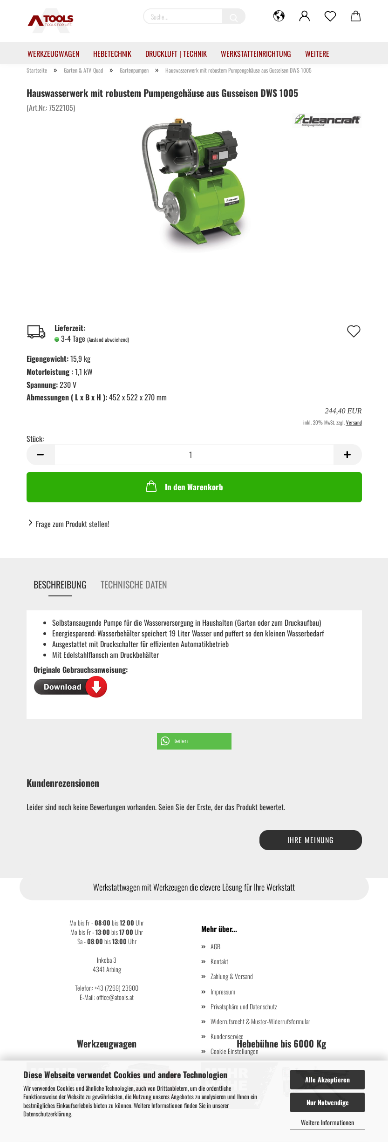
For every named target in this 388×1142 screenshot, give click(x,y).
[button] (194, 741)
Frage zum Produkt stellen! (72, 523)
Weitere (317, 53)
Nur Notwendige (327, 1102)
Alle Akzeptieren (327, 1079)
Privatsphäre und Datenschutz (244, 1006)
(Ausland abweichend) (108, 339)
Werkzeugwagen (53, 53)
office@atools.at (115, 997)
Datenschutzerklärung (47, 1113)
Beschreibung (60, 584)
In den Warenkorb (183, 486)
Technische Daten (134, 584)
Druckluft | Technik (176, 53)
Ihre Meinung (310, 839)
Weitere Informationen (327, 1122)
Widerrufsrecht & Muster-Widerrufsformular (260, 1021)
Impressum (223, 991)
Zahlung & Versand (232, 976)
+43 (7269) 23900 (116, 988)
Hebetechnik (112, 53)
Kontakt (219, 961)
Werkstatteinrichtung (256, 53)
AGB (215, 946)
